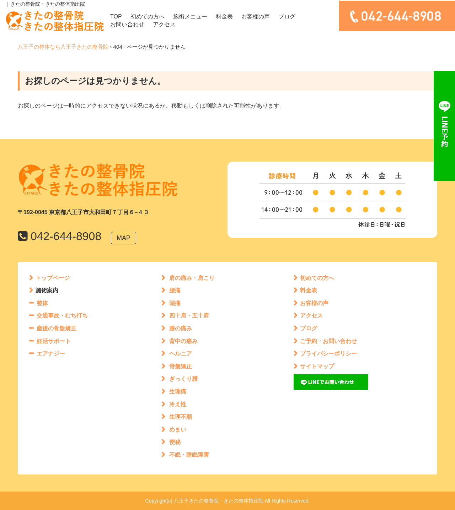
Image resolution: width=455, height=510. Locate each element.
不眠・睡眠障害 (189, 455)
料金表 (224, 16)
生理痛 (177, 392)
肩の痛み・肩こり (192, 278)
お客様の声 (255, 16)
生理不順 (180, 417)
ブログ (286, 16)
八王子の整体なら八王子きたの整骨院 (63, 47)
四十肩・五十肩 (189, 316)
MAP (123, 238)
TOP (116, 16)
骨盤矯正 (180, 366)
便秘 (175, 442)
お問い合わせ (127, 24)
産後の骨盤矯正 (56, 328)
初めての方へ (147, 16)
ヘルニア (180, 354)
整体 (42, 303)
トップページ (53, 278)
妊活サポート (54, 341)
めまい (177, 430)
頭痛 (175, 303)
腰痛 (175, 290)
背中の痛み (183, 341)
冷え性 (177, 404)
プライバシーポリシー (328, 354)
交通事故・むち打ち (62, 316)
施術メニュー (190, 16)
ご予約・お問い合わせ (328, 341)
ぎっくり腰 (183, 379)
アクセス (164, 24)
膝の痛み (180, 328)
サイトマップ (317, 366)
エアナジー (51, 354)
